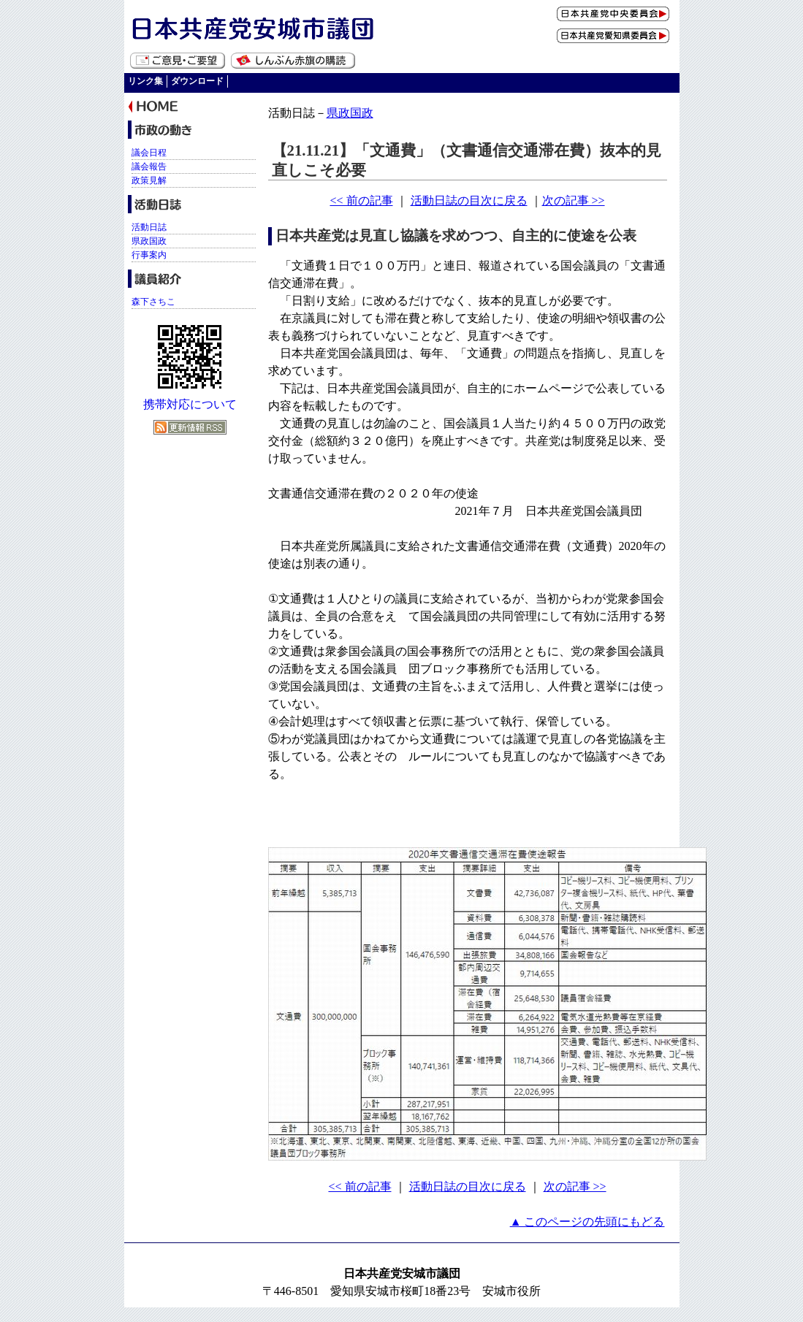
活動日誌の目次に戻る (469, 200)
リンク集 (145, 81)
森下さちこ (153, 302)
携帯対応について (190, 404)
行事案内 (149, 255)
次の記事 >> (573, 200)
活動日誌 (149, 227)
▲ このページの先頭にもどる (587, 1221)
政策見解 (149, 180)
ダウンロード (197, 81)
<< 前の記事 (361, 200)
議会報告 (149, 166)
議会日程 (149, 153)
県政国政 (350, 113)
